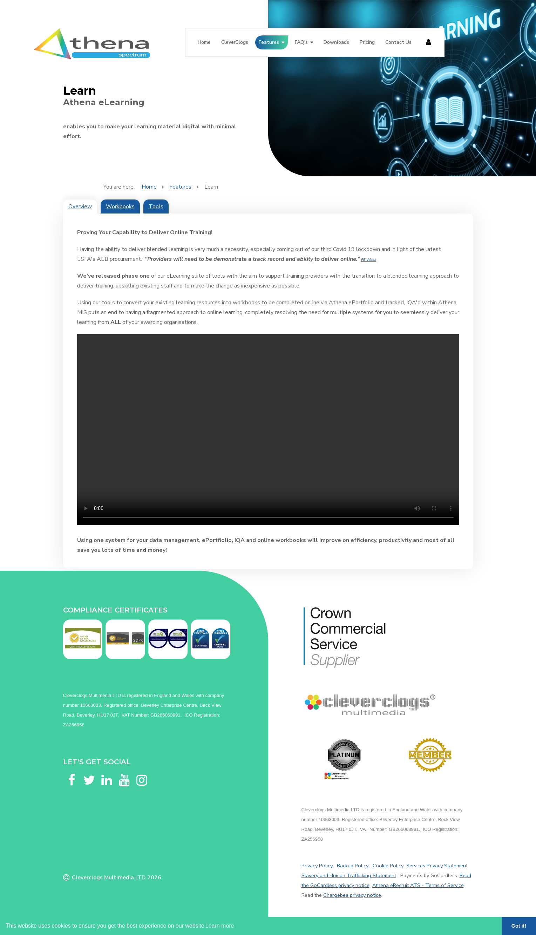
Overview (80, 206)
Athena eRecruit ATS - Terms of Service (418, 885)
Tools (156, 206)
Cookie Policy (388, 865)
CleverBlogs (234, 42)
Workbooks (120, 206)
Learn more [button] (219, 926)
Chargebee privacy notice (352, 895)
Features (269, 42)
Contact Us (398, 42)
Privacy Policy (317, 865)
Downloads (336, 42)
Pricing (367, 42)
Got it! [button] (518, 926)
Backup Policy (352, 865)
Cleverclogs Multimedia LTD (109, 877)
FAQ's (301, 42)
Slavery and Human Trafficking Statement (348, 875)
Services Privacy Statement (437, 865)
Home (204, 42)
